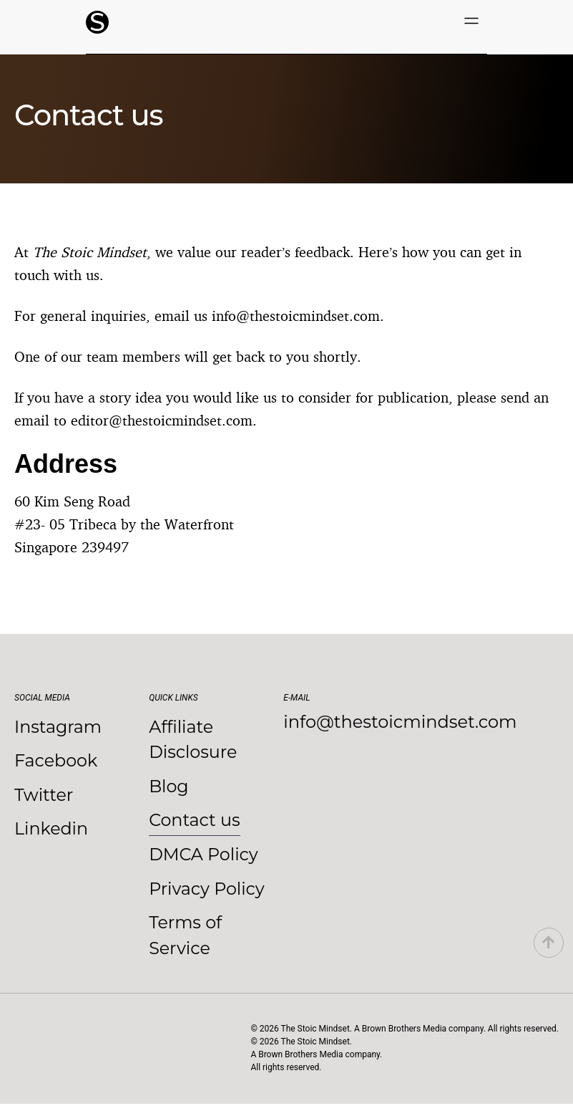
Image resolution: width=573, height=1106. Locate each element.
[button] (471, 22)
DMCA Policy (204, 855)
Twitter (44, 795)
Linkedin (51, 829)
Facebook (56, 761)
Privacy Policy (207, 890)
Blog (169, 786)
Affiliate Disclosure (193, 739)
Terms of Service (185, 937)
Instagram (58, 726)
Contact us (195, 821)
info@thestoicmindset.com (399, 721)
